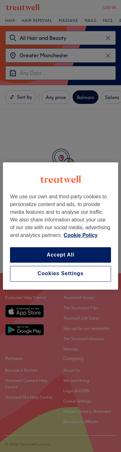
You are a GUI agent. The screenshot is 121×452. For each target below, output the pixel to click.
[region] (60, 226)
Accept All (61, 255)
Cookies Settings (60, 273)
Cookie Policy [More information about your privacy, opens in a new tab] (80, 235)
